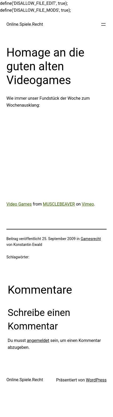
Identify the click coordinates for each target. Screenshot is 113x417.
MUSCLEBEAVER (59, 204)
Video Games (19, 204)
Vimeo (88, 204)
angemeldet (38, 340)
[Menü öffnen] (103, 24)
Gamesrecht (91, 239)
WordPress (96, 380)
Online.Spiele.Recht (24, 24)
